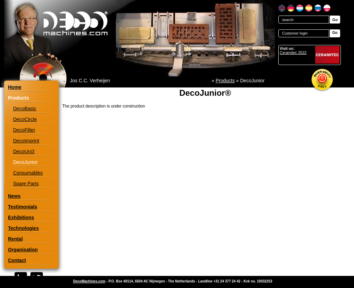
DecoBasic (24, 108)
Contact (17, 260)
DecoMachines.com (89, 281)
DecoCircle (25, 119)
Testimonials (22, 207)
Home (14, 87)
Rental (15, 239)
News (14, 196)
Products (225, 80)
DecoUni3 (23, 151)
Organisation (23, 249)
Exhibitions (21, 217)
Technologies (23, 228)
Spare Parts (26, 183)
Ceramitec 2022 (293, 52)
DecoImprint (26, 140)
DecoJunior (25, 162)
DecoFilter (24, 130)
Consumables (28, 173)
